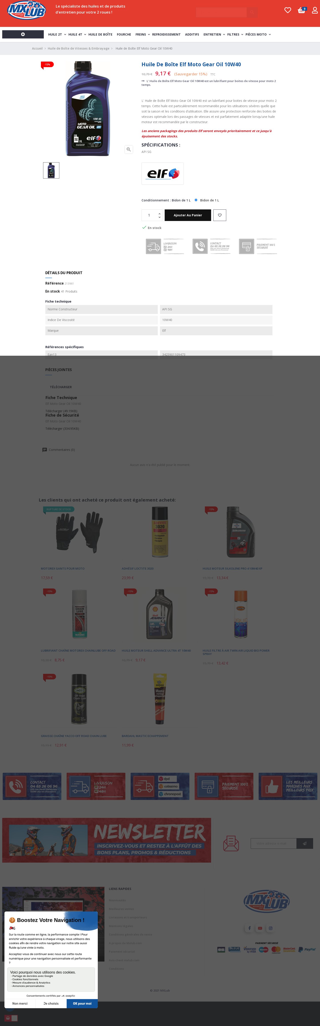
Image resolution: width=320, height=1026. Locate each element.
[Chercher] (227, 10)
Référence (54, 283)
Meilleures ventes (121, 909)
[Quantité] (149, 215)
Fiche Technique (61, 397)
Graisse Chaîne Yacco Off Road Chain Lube (74, 735)
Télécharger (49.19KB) (61, 411)
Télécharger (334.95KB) (62, 428)
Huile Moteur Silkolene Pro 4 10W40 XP (232, 568)
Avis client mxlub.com (124, 960)
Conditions (116, 969)
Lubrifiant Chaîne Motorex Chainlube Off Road (78, 650)
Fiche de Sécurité (62, 415)
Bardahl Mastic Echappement (145, 735)
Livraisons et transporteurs (128, 917)
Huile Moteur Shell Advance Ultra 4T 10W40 (156, 650)
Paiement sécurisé (122, 952)
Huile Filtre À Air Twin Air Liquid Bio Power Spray (236, 652)
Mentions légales (121, 926)
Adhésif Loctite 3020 (137, 568)
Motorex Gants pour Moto (62, 568)
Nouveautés (117, 900)
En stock (52, 291)
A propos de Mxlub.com (125, 943)
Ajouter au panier (188, 215)
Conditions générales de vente (130, 934)
